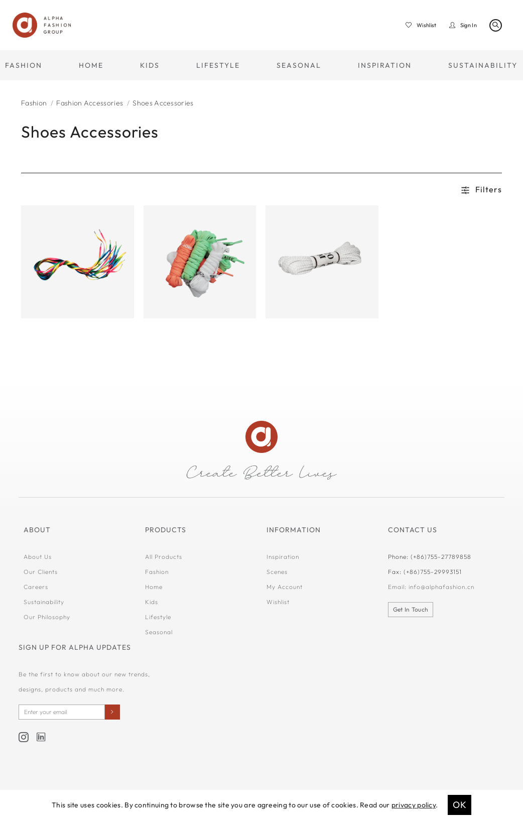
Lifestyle (158, 617)
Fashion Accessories (89, 102)
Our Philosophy (47, 617)
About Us (38, 556)
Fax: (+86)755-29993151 (425, 571)
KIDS (150, 65)
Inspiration (283, 556)
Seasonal (159, 632)
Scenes (277, 571)
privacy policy (413, 804)
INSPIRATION (385, 65)
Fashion (34, 102)
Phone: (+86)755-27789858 (429, 556)
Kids (151, 602)
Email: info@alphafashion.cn (431, 587)
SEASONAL (299, 65)
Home (154, 587)
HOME (91, 65)
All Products (163, 556)
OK (459, 804)
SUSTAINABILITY (482, 65)
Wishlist (278, 602)
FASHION (23, 65)
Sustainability (44, 602)
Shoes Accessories (163, 102)
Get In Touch (411, 609)
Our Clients (41, 571)
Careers (36, 587)
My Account (285, 587)
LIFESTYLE (218, 65)
